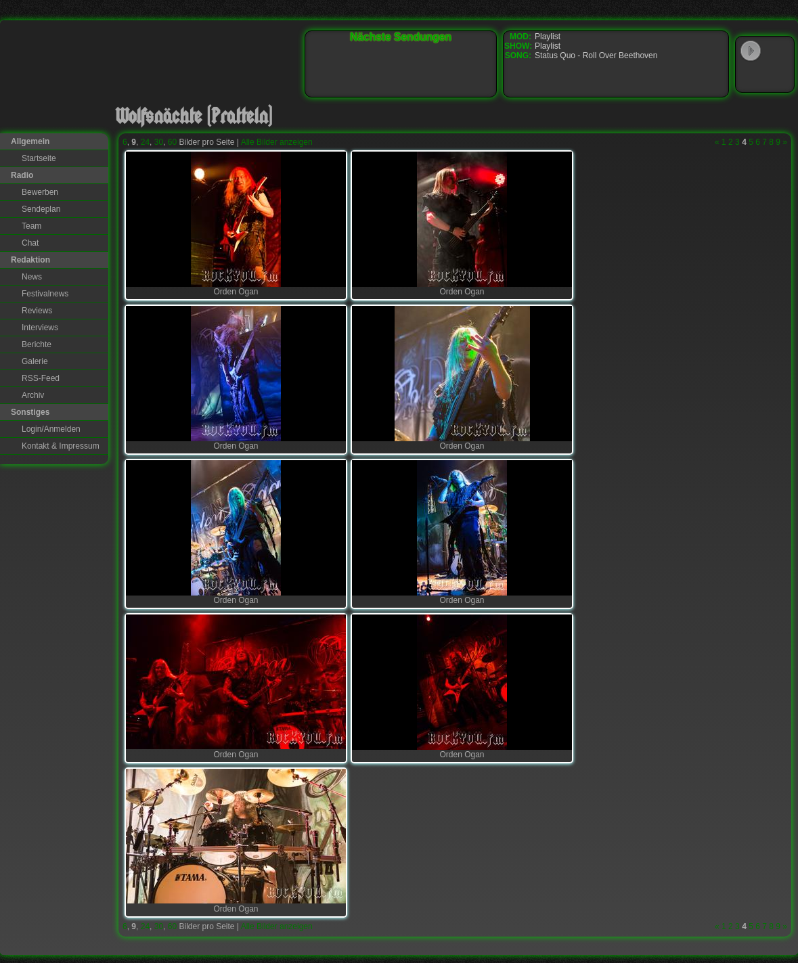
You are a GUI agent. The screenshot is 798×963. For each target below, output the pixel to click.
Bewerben (40, 192)
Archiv (33, 395)
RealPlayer (778, 77)
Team (31, 226)
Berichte (36, 344)
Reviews (37, 310)
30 (158, 142)
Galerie (35, 361)
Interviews (40, 327)
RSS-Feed (41, 378)
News (32, 277)
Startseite (39, 158)
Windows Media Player (750, 77)
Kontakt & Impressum (60, 446)
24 (145, 142)
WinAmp (778, 51)
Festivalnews (45, 293)
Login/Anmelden (51, 429)
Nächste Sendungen (400, 37)
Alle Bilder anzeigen (277, 142)
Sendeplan (41, 209)
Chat (30, 243)
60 (172, 142)
